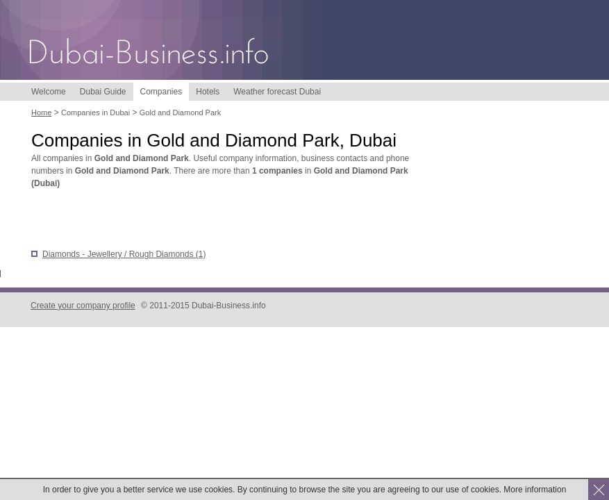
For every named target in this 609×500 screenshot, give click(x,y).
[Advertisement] (193, 220)
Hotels (207, 92)
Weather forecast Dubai (277, 92)
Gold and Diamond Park (180, 112)
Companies (161, 92)
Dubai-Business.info (149, 54)
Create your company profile (83, 305)
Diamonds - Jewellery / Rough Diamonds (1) (124, 254)
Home (41, 112)
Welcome (48, 92)
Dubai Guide (103, 92)
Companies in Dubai (95, 112)
